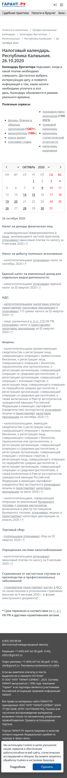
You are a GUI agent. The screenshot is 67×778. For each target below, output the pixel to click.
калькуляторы (17, 133)
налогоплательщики (18, 304)
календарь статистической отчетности (53, 137)
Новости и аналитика (15, 30)
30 (42, 208)
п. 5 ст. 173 (37, 321)
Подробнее (17, 767)
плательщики (13, 536)
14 (24, 195)
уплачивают (10, 240)
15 (33, 195)
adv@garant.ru (11, 665)
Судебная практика (15, 13)
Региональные (11, 38)
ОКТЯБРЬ (29, 167)
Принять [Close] (47, 767)
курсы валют (17, 137)
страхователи (13, 587)
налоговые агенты (46, 304)
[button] (54, 4)
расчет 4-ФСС (53, 587)
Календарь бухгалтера (33, 34)
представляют (12, 308)
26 (7, 208)
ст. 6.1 (57, 611)
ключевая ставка (19, 142)
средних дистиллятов (32, 505)
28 (24, 208)
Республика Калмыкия (38, 38)
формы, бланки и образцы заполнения (20, 124)
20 (16, 201)
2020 (41, 167)
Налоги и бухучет (44, 13)
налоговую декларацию (39, 308)
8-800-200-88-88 (11, 640)
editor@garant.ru (12, 655)
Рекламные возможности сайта (40, 665)
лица (5, 236)
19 (7, 201)
